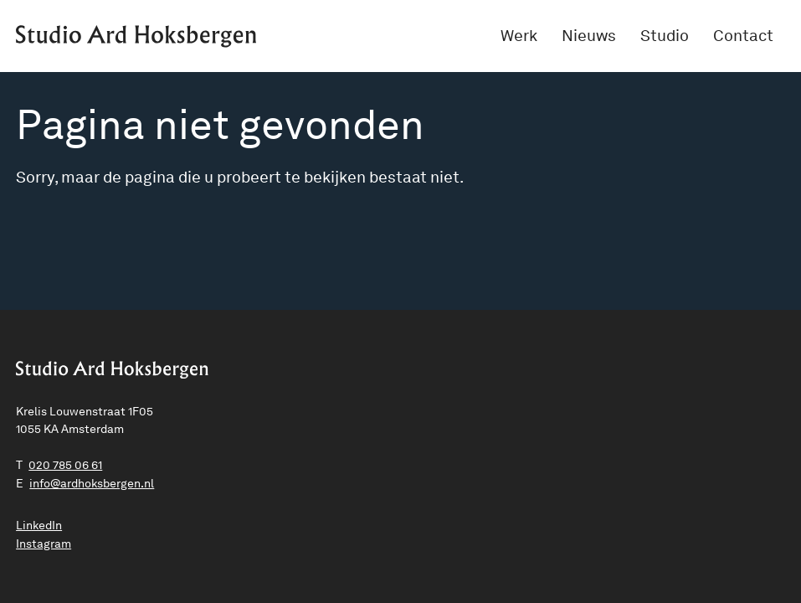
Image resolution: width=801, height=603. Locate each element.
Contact (743, 35)
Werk (519, 35)
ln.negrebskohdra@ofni (91, 483)
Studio (664, 35)
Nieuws (589, 35)
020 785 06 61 (65, 464)
